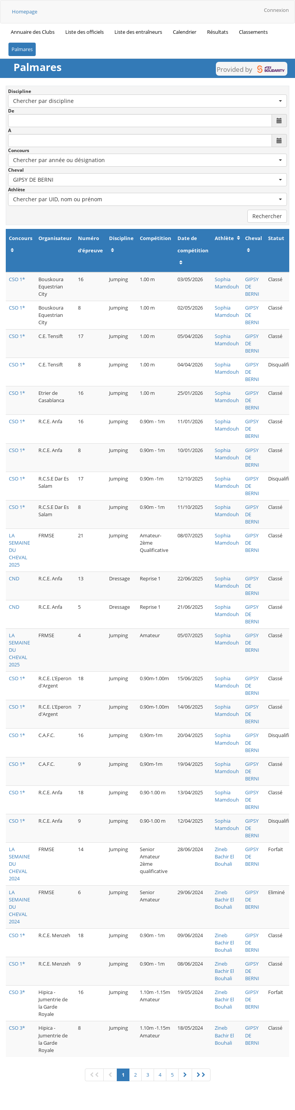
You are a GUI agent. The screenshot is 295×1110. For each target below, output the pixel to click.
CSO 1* (17, 279)
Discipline (19, 91)
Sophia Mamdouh (227, 283)
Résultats (217, 31)
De (11, 111)
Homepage (24, 11)
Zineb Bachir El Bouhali (224, 856)
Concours (18, 150)
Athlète (16, 189)
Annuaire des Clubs (33, 31)
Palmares (22, 49)
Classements (253, 31)
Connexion (276, 10)
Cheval (16, 170)
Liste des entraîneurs (138, 31)
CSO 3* (17, 992)
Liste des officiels (84, 31)
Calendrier (184, 31)
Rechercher (267, 216)
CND (14, 578)
